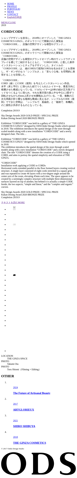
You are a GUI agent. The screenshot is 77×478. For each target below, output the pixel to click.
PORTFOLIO (13, 9)
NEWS (10, 11)
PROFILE (12, 6)
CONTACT (12, 14)
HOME (10, 3)
